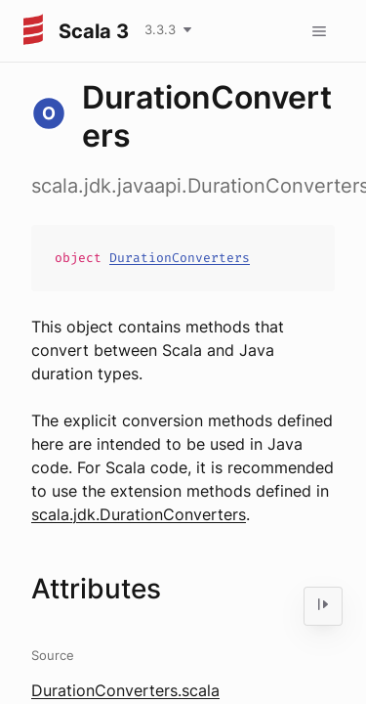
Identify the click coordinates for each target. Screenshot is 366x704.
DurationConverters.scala (125, 690)
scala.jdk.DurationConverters (138, 514)
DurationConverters (179, 257)
